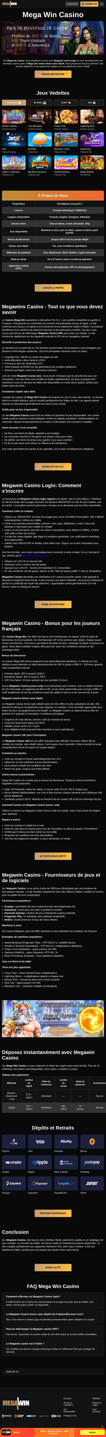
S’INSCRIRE (72, 4)
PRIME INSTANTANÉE (53, 604)
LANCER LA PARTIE (53, 288)
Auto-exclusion (96, 1410)
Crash (66, 102)
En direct (40, 102)
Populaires (14, 102)
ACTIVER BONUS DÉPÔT (53, 856)
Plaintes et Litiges (97, 1404)
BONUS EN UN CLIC (53, 466)
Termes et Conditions (68, 1404)
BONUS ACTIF (53, 1267)
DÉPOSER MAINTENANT (53, 1213)
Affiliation (96, 1398)
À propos (67, 1398)
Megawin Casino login (35, 555)
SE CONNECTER (89, 4)
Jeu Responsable (69, 1410)
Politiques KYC (70, 1416)
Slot (92, 102)
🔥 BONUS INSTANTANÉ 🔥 (53, 74)
